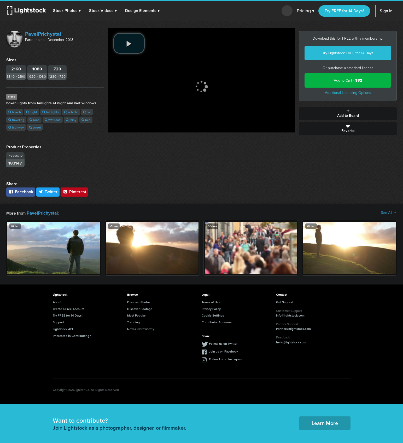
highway (16, 127)
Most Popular (136, 315)
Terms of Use (211, 301)
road (34, 120)
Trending (133, 321)
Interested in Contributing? (72, 335)
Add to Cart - (348, 80)
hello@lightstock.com (291, 341)
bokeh (14, 112)
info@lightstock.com (290, 315)
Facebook (20, 192)
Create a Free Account (68, 308)
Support (58, 321)
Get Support (284, 301)
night (31, 112)
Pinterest (74, 192)
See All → (389, 212)
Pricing (305, 11)
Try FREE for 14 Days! (344, 11)
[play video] (129, 43)
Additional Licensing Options (348, 92)
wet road (53, 120)
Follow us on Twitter (223, 343)
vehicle (71, 112)
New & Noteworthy (140, 328)
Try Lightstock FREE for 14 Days (347, 53)
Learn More (325, 422)
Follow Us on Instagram (225, 358)
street (35, 127)
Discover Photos (138, 301)
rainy (71, 120)
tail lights (50, 112)
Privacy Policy (211, 308)
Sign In (386, 11)
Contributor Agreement (218, 321)
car (87, 112)
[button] (67, 10)
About (57, 301)
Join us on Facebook (223, 351)
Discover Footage (139, 308)
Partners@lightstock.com (293, 328)
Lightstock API (63, 328)
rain (85, 120)
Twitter (48, 192)
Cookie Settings (213, 315)
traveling (16, 120)
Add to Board (347, 113)
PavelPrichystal (43, 34)
